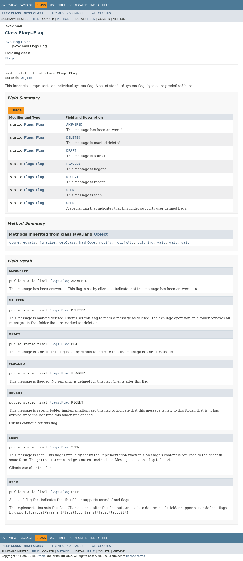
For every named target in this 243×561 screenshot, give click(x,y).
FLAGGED (73, 164)
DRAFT (71, 150)
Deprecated (78, 5)
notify (105, 242)
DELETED (73, 137)
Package (26, 5)
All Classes (101, 13)
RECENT (72, 177)
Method (63, 19)
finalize (47, 242)
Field (35, 19)
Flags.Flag (34, 124)
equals (29, 242)
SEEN (70, 190)
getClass (67, 242)
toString (145, 242)
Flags (10, 58)
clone (14, 242)
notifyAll (124, 242)
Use (53, 5)
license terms (135, 556)
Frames (58, 13)
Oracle (41, 556)
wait (161, 242)
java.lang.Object (18, 42)
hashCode (87, 242)
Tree (62, 5)
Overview (9, 5)
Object (27, 78)
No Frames (74, 13)
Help (105, 5)
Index (94, 5)
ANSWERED (74, 124)
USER (70, 203)
